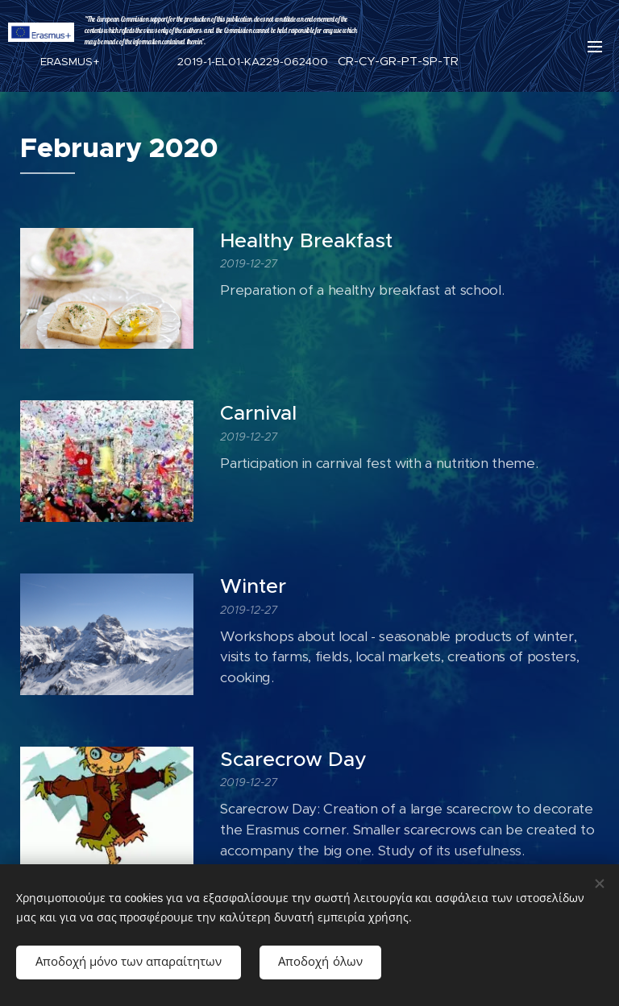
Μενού (595, 47)
